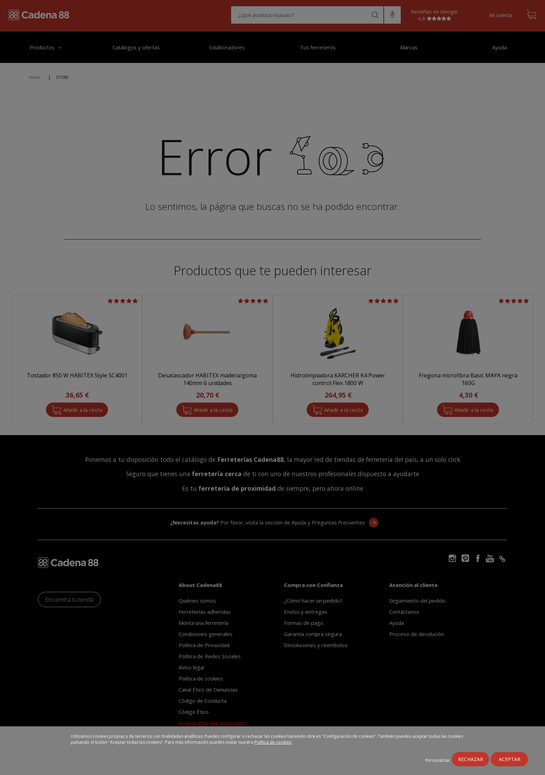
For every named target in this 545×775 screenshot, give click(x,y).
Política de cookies (272, 742)
